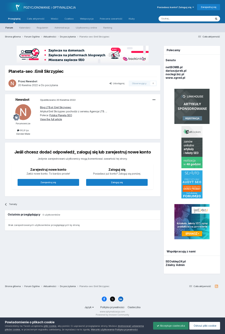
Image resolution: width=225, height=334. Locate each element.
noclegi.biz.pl (175, 74)
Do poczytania (49, 85)
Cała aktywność (35, 18)
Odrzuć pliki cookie (204, 325)
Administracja (61, 27)
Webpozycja (87, 18)
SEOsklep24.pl (176, 261)
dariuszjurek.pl (176, 70)
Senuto (171, 60)
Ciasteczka (134, 307)
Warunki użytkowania (102, 329)
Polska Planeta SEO (60, 115)
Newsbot (22, 99)
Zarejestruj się (208, 7)
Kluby (132, 18)
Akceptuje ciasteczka (171, 325)
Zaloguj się (117, 182)
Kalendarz (24, 27)
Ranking (107, 27)
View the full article (51, 119)
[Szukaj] (177, 18)
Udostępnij (117, 83)
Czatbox (69, 18)
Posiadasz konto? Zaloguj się (175, 7)
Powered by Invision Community (112, 314)
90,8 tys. (23, 130)
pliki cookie (50, 326)
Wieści (54, 18)
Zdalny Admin (175, 265)
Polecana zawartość (111, 18)
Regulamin (42, 27)
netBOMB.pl (174, 67)
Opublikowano (58, 99)
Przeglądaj (14, 20)
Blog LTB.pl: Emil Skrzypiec (55, 107)
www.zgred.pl (175, 77)
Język (89, 307)
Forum (9, 27)
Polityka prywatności (112, 307)
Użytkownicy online (86, 27)
